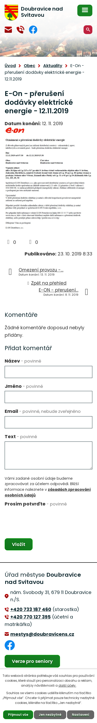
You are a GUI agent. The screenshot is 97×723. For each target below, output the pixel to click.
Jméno (24, 386)
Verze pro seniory (32, 661)
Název (23, 361)
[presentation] (44, 519)
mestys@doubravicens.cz (8, 30)
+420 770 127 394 (20, 30)
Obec (29, 66)
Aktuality (52, 66)
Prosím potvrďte (36, 504)
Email (43, 411)
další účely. (67, 685)
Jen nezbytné (50, 714)
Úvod (10, 66)
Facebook (33, 30)
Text (21, 436)
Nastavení (80, 714)
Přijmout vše (18, 714)
